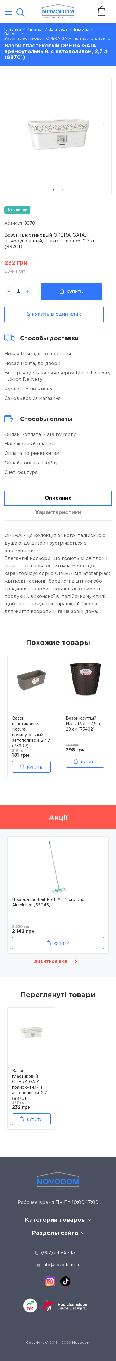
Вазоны (12, 34)
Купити (61, 943)
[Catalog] (8, 12)
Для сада (58, 29)
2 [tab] (62, 190)
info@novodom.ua (58, 1265)
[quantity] (18, 291)
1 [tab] (53, 190)
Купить (71, 291)
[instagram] (50, 1281)
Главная (12, 29)
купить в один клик (54, 314)
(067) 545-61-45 (58, 1253)
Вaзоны (81, 29)
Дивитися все (51, 961)
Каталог (35, 29)
